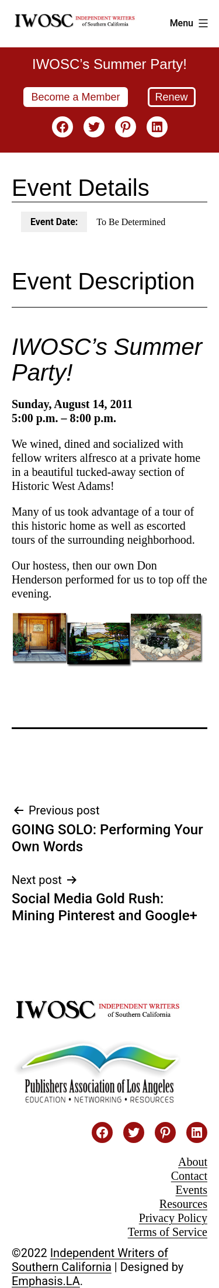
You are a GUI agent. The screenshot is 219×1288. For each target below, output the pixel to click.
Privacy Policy (173, 1217)
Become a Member (75, 97)
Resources (183, 1203)
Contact (189, 1175)
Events (191, 1189)
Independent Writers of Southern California (90, 1260)
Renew (171, 97)
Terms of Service (167, 1231)
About (192, 1161)
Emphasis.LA (46, 1281)
